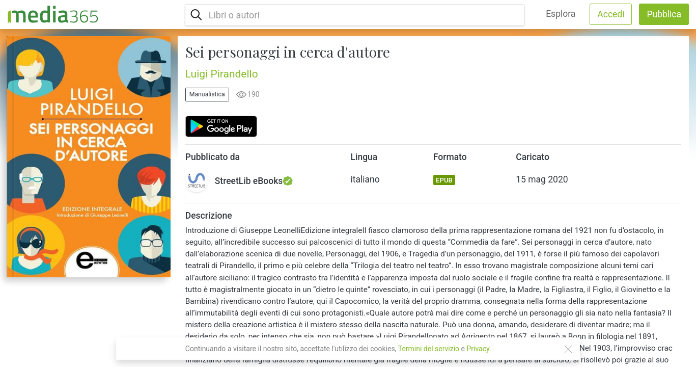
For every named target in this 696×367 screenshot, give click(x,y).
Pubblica (664, 14)
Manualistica (207, 94)
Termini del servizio (428, 349)
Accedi (610, 14)
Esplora (560, 14)
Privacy (477, 349)
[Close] (568, 349)
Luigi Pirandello (221, 74)
